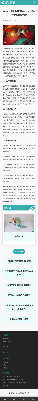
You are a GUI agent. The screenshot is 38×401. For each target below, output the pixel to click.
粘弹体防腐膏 (7, 341)
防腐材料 (6, 347)
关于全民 (6, 358)
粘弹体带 (5, 339)
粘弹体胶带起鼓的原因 (19, 319)
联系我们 (6, 373)
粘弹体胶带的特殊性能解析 (19, 295)
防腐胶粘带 (14, 64)
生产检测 (5, 368)
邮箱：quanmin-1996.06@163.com (13, 379)
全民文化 (5, 365)
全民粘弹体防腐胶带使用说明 (19, 261)
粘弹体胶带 (6, 48)
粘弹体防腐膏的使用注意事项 (19, 285)
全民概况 (5, 362)
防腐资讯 (6, 352)
